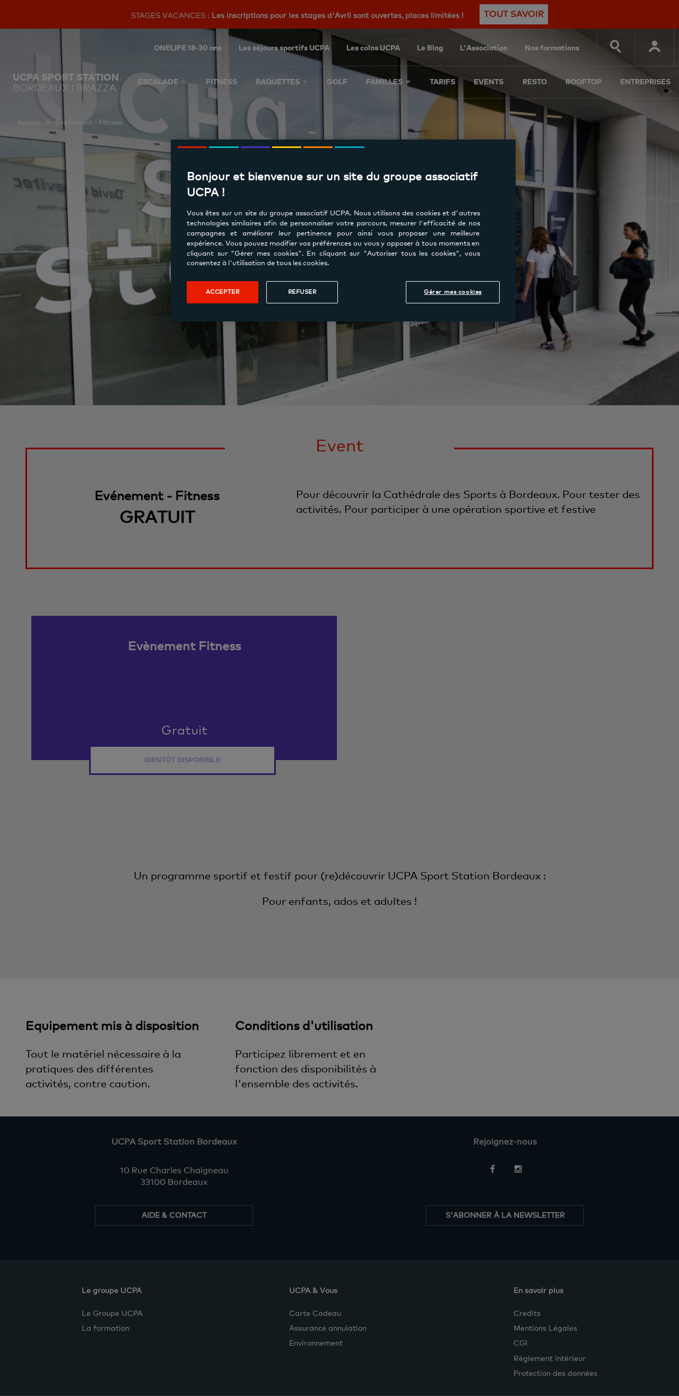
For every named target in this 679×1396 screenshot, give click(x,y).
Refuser (302, 291)
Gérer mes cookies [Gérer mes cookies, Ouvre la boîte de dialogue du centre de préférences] (453, 291)
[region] (343, 230)
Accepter (223, 291)
